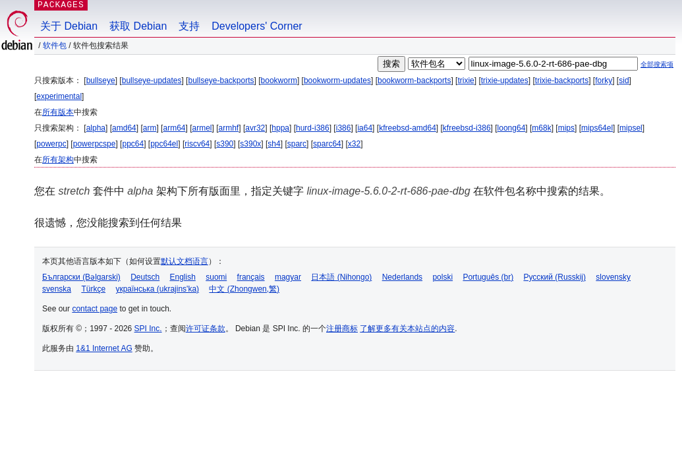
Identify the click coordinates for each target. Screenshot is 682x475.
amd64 (124, 128)
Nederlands (402, 277)
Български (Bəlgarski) (81, 277)
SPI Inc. (148, 328)
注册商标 (342, 328)
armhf (229, 128)
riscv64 (197, 143)
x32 (354, 143)
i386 (343, 128)
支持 (189, 26)
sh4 (274, 143)
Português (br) (488, 277)
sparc (296, 143)
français (251, 277)
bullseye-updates (152, 80)
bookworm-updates (337, 80)
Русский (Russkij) (554, 277)
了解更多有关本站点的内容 (407, 328)
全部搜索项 (656, 64)
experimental (59, 96)
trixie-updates (504, 80)
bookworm (279, 80)
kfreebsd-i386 (467, 128)
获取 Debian (138, 26)
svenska (56, 289)
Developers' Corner (257, 26)
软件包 (55, 45)
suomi (216, 277)
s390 (224, 143)
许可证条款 (205, 328)
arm (150, 128)
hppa (280, 128)
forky (603, 80)
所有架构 (58, 159)
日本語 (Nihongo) (341, 277)
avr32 (255, 128)
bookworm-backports (414, 80)
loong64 (511, 128)
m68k (541, 128)
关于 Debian (69, 26)
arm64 (174, 128)
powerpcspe (94, 143)
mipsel (630, 128)
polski (442, 277)
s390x (250, 143)
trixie (465, 80)
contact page (94, 308)
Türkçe (93, 289)
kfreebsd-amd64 (407, 128)
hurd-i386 (312, 128)
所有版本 (58, 112)
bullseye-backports (221, 80)
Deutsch (144, 277)
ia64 (364, 128)
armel (202, 128)
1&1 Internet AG (104, 348)
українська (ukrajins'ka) (157, 289)
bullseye (100, 80)
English (183, 277)
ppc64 (133, 143)
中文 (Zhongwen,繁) (244, 289)
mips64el (597, 128)
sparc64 (327, 143)
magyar (288, 277)
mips (566, 128)
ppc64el (164, 143)
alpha (95, 128)
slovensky (613, 277)
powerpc (51, 143)
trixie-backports (561, 80)
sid (624, 80)
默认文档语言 (184, 261)
